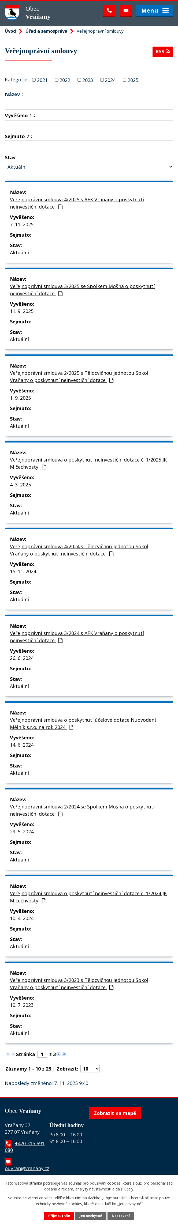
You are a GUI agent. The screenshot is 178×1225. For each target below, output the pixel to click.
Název (12, 94)
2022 (65, 80)
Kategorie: (16, 79)
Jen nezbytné (91, 1215)
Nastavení (121, 1215)
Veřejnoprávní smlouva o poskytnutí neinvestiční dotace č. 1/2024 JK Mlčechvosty (88, 897)
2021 (42, 80)
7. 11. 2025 (22, 224)
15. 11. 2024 (23, 571)
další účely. (125, 1189)
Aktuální (19, 252)
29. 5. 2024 (22, 831)
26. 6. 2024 (22, 658)
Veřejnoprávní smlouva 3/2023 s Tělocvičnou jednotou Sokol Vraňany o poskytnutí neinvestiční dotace (79, 983)
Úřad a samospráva (46, 31)
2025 (133, 80)
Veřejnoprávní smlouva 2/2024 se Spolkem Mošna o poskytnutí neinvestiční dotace (82, 810)
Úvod (10, 31)
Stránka (25, 1054)
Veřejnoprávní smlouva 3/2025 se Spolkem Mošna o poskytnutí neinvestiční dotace (82, 290)
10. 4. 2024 (22, 918)
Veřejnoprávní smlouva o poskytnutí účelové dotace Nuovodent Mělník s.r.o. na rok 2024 (83, 723)
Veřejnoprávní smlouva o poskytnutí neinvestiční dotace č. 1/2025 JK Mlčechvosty (88, 463)
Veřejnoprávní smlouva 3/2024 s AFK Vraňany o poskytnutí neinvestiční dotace (77, 637)
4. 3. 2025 (20, 484)
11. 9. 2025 (22, 311)
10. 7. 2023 (22, 1005)
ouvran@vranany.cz (27, 1168)
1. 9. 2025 (20, 398)
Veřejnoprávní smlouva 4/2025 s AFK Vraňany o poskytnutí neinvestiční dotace (77, 203)
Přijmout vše (59, 1215)
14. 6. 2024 (22, 745)
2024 (110, 80)
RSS (162, 51)
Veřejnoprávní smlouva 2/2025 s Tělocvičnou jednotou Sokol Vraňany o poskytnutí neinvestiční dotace (79, 376)
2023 (87, 80)
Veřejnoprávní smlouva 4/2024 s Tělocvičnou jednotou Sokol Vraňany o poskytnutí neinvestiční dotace (79, 550)
